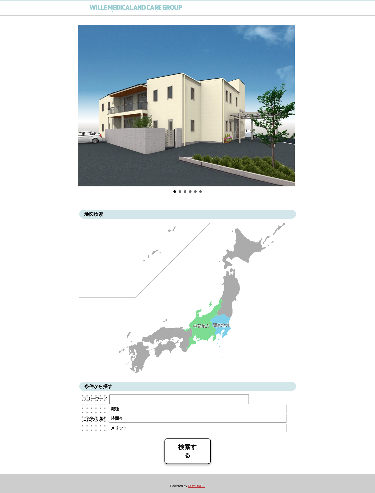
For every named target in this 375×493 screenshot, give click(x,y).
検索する (187, 451)
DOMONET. (196, 486)
